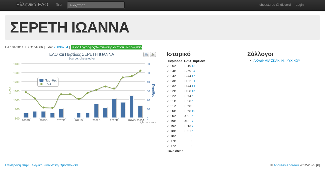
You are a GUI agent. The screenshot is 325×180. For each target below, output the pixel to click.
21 (193, 81)
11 (193, 86)
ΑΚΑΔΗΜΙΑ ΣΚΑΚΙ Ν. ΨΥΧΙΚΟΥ (277, 60)
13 (193, 66)
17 (193, 76)
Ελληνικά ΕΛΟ (32, 4)
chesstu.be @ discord (275, 4)
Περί (59, 4)
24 (193, 71)
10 (193, 111)
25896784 (61, 47)
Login (300, 4)
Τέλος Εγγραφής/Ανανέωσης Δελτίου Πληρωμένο (106, 47)
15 (193, 91)
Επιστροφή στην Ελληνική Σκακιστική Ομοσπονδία (41, 165)
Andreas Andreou (286, 165)
